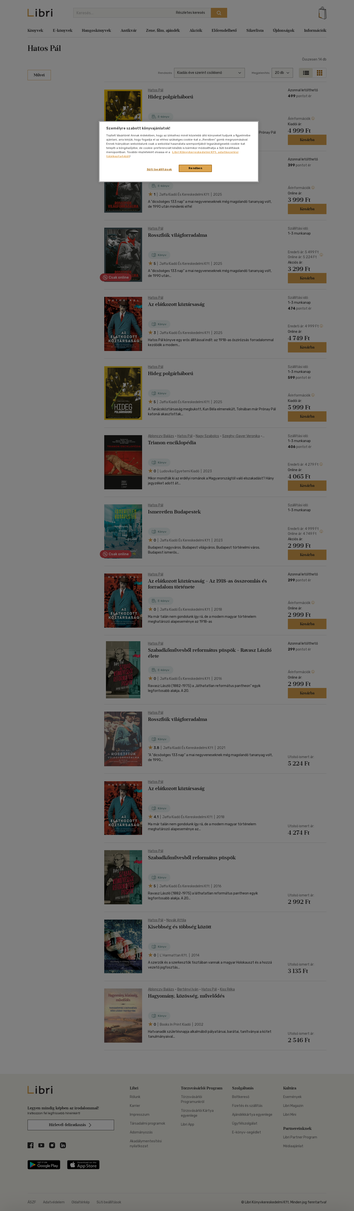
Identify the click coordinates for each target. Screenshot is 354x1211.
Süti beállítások (159, 169)
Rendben (195, 168)
